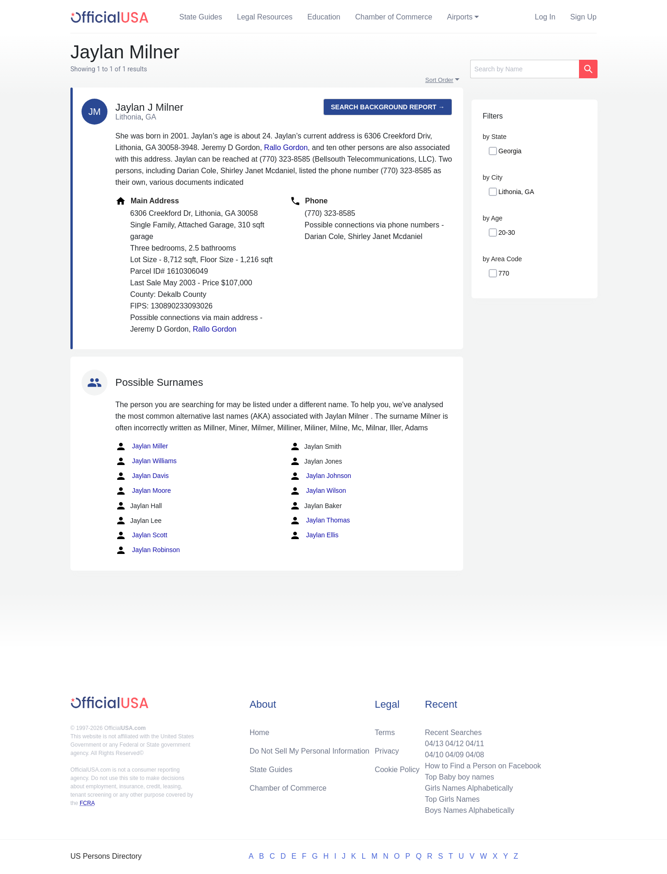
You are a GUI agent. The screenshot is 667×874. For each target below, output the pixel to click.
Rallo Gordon (286, 147)
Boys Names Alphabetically (469, 810)
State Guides (200, 17)
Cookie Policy (397, 769)
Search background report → (388, 107)
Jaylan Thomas (319, 520)
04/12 (454, 744)
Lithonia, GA (516, 192)
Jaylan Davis (142, 476)
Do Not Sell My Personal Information (310, 751)
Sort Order (439, 79)
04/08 (475, 755)
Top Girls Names (452, 799)
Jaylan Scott (141, 535)
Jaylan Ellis (314, 535)
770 (503, 273)
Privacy (387, 751)
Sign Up (583, 17)
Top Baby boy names (459, 777)
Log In (545, 17)
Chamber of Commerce (393, 17)
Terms (385, 732)
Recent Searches (453, 732)
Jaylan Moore (143, 491)
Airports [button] (459, 17)
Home (260, 732)
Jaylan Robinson (147, 550)
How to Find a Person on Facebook (483, 766)
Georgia (510, 151)
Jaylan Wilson (317, 491)
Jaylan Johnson (320, 476)
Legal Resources (265, 17)
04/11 (475, 744)
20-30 (506, 232)
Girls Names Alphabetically (469, 788)
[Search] (524, 69)
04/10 (434, 755)
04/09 (454, 755)
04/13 (434, 744)
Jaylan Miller (141, 446)
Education (324, 17)
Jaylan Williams (145, 461)
